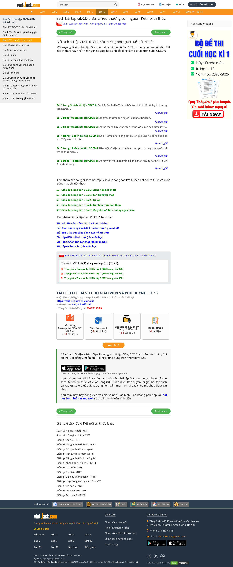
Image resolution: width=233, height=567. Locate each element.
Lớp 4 (78, 11)
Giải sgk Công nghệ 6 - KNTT (72, 490)
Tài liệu (165, 4)
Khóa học (139, 504)
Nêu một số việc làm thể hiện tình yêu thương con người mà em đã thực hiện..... (111, 150)
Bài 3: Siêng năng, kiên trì (16, 44)
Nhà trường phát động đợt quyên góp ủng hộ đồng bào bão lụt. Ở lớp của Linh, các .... (111, 137)
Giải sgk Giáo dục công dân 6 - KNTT (76, 476)
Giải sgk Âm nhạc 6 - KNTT (70, 495)
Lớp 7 (114, 11)
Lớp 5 (90, 11)
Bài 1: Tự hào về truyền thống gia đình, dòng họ (20, 34)
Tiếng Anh (90, 547)
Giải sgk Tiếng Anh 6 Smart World (75, 453)
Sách (180, 4)
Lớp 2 (54, 11)
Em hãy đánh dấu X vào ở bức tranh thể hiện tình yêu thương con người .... (111, 107)
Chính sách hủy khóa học (119, 538)
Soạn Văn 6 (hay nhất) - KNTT (72, 430)
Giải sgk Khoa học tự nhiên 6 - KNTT (76, 463)
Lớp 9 (137, 11)
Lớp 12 (176, 11)
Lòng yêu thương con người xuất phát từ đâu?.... (104, 117)
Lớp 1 (42, 11)
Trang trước (66, 32)
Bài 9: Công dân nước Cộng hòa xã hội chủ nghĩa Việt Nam (19, 79)
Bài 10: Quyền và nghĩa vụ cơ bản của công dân (20, 87)
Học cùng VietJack (202, 23)
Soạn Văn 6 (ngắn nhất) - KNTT (73, 435)
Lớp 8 (126, 11)
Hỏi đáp (181, 504)
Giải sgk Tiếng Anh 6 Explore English (76, 458)
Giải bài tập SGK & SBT (67, 504)
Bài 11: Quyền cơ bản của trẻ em (19, 93)
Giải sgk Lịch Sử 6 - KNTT (70, 467)
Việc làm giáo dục (202, 4)
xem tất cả (113, 345)
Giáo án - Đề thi (194, 11)
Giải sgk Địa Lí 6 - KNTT (69, 472)
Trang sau (161, 32)
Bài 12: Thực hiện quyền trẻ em (19, 98)
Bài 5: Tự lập (9, 54)
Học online (146, 4)
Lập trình (73, 547)
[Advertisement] (113, 78)
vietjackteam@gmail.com (172, 536)
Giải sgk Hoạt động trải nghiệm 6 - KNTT (78, 481)
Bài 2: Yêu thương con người (17, 39)
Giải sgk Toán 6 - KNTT (68, 439)
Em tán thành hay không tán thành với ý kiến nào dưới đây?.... (111, 126)
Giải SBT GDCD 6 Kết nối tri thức (19, 27)
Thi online (160, 504)
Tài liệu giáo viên (98, 504)
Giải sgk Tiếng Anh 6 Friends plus (74, 449)
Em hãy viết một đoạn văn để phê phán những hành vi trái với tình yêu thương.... (111, 162)
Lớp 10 (150, 11)
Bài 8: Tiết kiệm (11, 72)
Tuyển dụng (111, 544)
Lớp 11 (163, 11)
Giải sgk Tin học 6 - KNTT (70, 486)
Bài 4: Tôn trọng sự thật (15, 49)
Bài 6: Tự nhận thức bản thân (18, 59)
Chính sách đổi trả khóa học (120, 533)
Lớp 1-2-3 (39, 534)
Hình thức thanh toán (117, 527)
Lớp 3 (66, 11)
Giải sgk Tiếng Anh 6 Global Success (76, 444)
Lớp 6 (102, 11)
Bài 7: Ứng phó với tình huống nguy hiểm (18, 66)
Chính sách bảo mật (116, 522)
